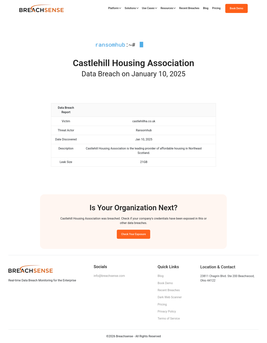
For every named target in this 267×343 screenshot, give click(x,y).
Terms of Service (169, 320)
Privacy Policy (167, 312)
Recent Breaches (189, 8)
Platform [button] (113, 8)
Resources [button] (167, 8)
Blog (205, 8)
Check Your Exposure (133, 234)
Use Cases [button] (148, 8)
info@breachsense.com (109, 276)
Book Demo (236, 8)
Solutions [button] (130, 8)
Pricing (216, 8)
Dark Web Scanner (170, 298)
